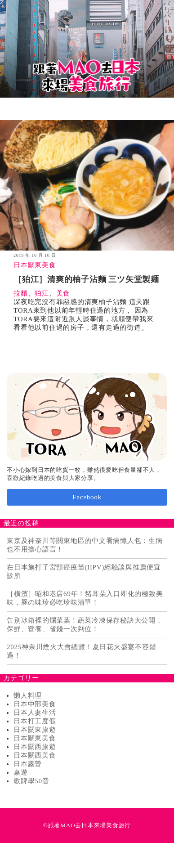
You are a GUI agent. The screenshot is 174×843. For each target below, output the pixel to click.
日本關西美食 (34, 755)
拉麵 (20, 293)
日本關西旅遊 (34, 746)
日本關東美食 (34, 265)
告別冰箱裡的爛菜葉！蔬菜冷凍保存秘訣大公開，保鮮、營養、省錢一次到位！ (85, 624)
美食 (63, 293)
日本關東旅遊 (34, 729)
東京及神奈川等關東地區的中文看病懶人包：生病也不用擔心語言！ (85, 545)
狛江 (42, 293)
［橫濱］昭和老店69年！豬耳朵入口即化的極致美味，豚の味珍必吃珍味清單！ (85, 598)
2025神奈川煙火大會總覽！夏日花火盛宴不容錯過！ (81, 651)
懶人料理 (27, 695)
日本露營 (27, 763)
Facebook (86, 497)
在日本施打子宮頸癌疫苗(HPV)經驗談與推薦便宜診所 (84, 571)
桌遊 (20, 772)
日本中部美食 (34, 704)
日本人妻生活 (34, 712)
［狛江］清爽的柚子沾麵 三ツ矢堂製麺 (86, 279)
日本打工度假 (34, 721)
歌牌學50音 (31, 781)
